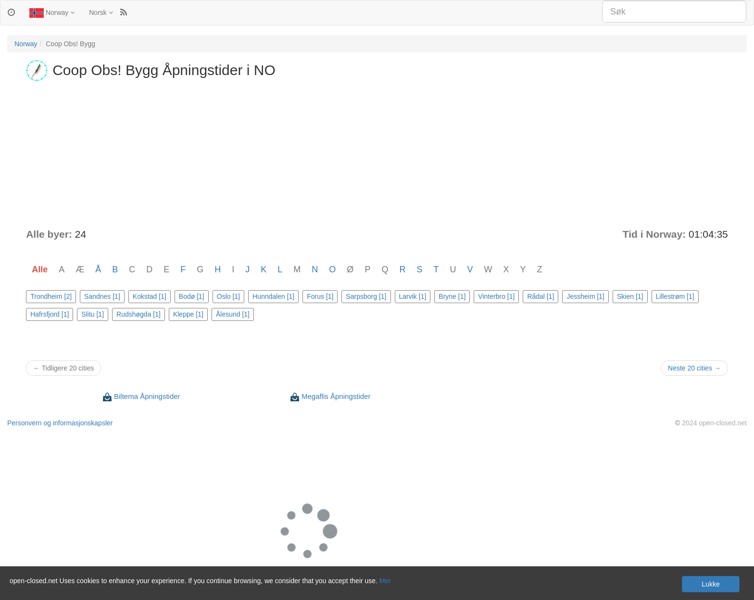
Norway (52, 13)
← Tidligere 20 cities (63, 368)
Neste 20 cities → (694, 368)
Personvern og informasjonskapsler (60, 423)
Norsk (101, 12)
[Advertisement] (377, 155)
